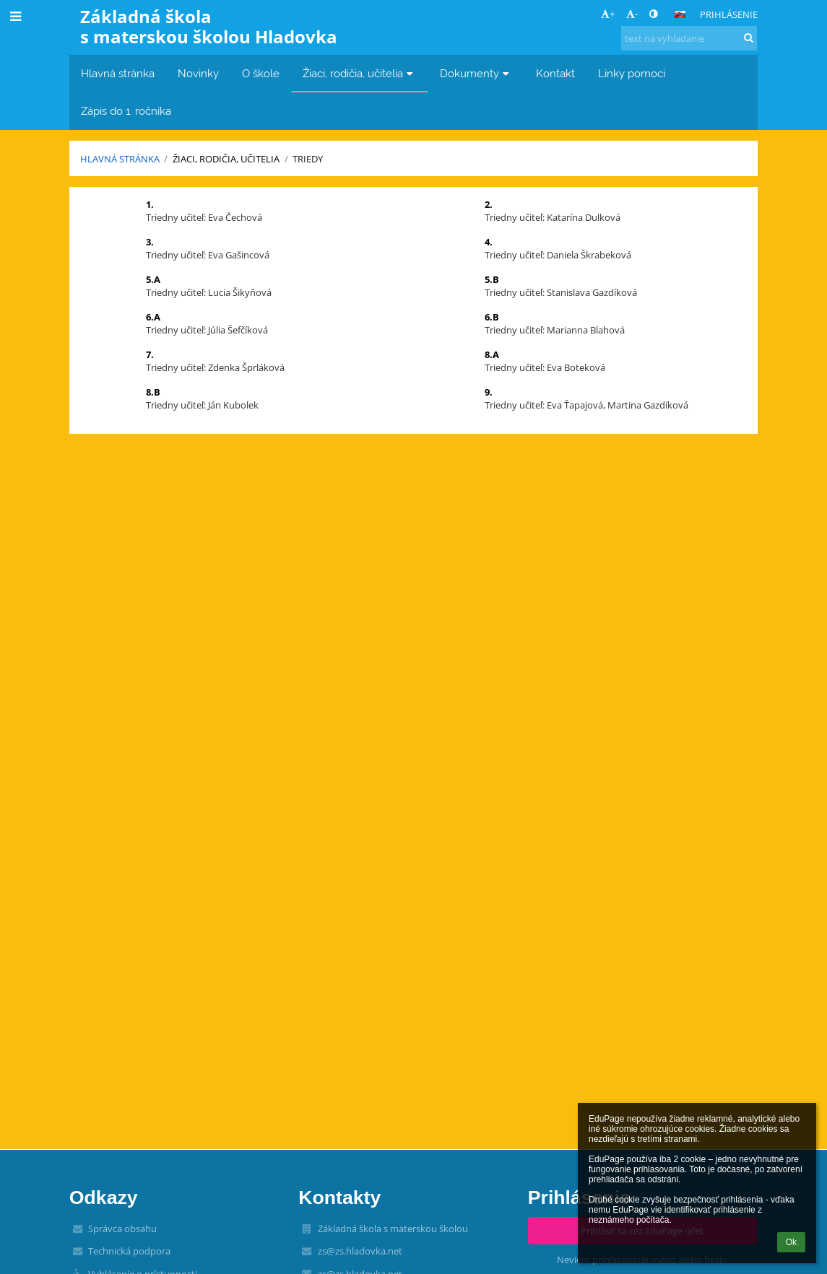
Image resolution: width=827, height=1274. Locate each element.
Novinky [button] (198, 73)
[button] (679, 14)
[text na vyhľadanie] (689, 38)
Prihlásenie (729, 14)
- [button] (632, 13)
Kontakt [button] (555, 73)
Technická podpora (129, 1250)
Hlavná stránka (120, 158)
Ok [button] (791, 1242)
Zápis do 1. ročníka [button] (126, 111)
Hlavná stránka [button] (118, 73)
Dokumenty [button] (476, 73)
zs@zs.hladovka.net (360, 1250)
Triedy (308, 158)
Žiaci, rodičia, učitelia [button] (360, 73)
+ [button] (608, 13)
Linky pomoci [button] (631, 73)
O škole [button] (261, 73)
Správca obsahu (122, 1228)
